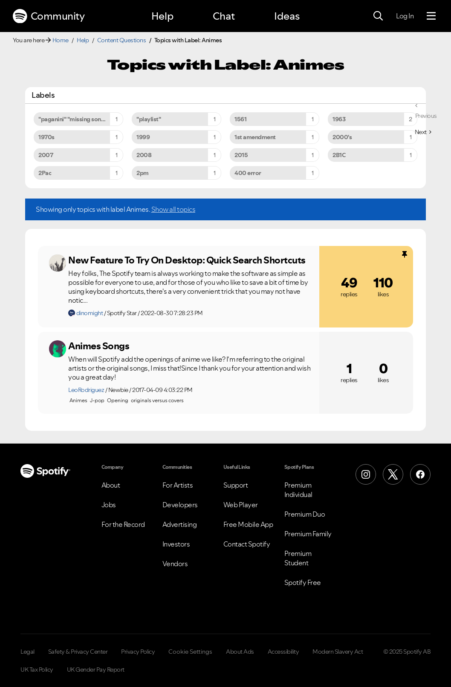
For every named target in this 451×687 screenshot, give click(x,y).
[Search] (378, 16)
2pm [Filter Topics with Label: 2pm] (142, 173)
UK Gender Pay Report (95, 669)
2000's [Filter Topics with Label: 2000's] (342, 137)
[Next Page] (423, 132)
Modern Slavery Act (337, 651)
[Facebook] (420, 474)
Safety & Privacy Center (78, 651)
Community (48, 16)
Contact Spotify (246, 544)
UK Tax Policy (36, 669)
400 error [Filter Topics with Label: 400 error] (247, 173)
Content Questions (121, 40)
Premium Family (308, 533)
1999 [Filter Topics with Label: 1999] (143, 137)
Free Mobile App (248, 524)
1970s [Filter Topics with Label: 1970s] (46, 137)
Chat (224, 16)
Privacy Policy (138, 651)
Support (235, 485)
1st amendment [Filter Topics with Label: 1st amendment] (255, 137)
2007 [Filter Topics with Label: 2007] (45, 155)
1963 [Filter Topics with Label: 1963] (338, 119)
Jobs (108, 504)
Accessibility (283, 651)
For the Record (123, 524)
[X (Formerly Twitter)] (393, 474)
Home (60, 40)
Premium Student (298, 558)
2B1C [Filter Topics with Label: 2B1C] (338, 155)
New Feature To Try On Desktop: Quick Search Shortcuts (187, 260)
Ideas (287, 16)
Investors (176, 544)
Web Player (240, 504)
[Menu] (431, 16)
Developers (180, 504)
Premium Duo (304, 514)
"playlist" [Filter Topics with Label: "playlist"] (148, 119)
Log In (404, 15)
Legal (27, 651)
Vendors (175, 563)
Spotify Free (302, 582)
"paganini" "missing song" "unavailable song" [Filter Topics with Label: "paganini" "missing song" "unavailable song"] (80, 119)
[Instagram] (366, 474)
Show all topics (173, 209)
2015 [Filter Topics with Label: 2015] (241, 155)
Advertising (179, 524)
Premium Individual (298, 489)
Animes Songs (98, 345)
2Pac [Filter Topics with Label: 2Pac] (44, 173)
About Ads (240, 651)
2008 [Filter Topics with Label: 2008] (143, 155)
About (110, 485)
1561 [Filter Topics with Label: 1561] (240, 119)
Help (162, 16)
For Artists (177, 485)
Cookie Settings (190, 651)
